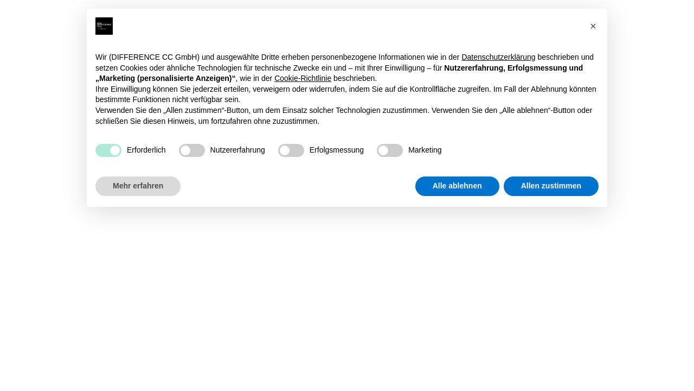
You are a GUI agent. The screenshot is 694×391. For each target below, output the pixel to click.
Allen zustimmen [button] (551, 185)
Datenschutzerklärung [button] (498, 57)
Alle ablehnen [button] (457, 185)
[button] (593, 26)
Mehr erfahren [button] (138, 185)
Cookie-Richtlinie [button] (302, 78)
